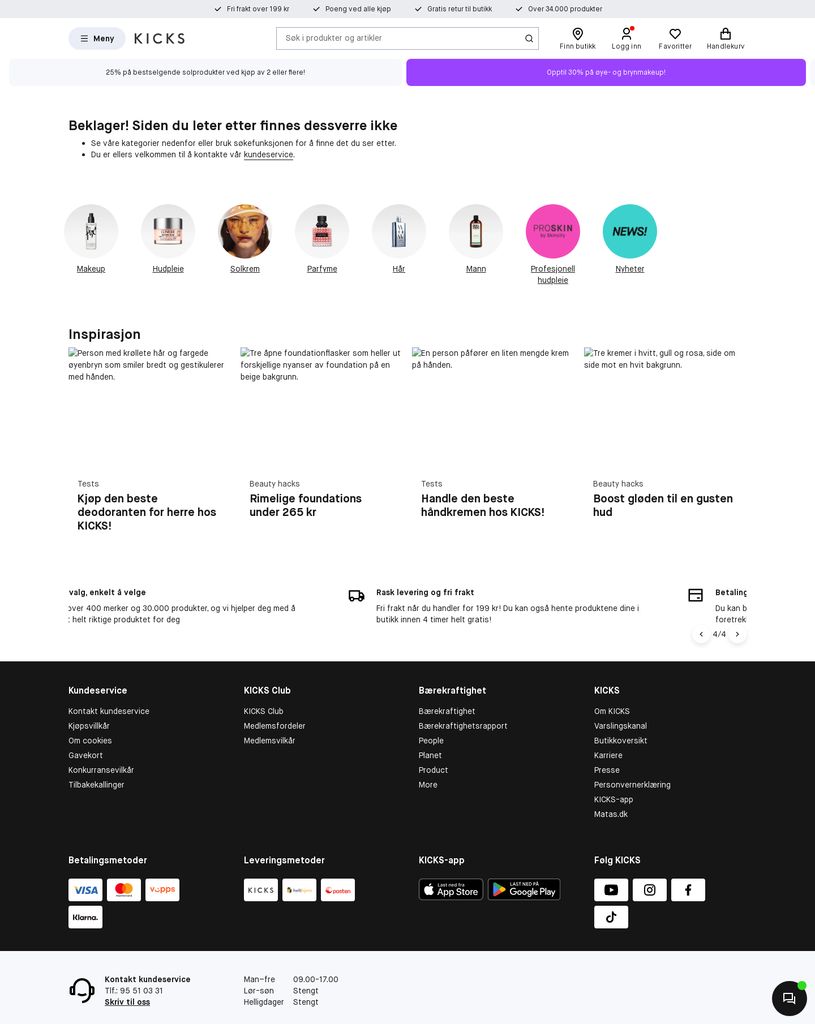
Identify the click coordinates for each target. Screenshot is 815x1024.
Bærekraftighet (447, 688)
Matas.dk (611, 790)
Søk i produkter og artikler (334, 38)
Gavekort (85, 731)
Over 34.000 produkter (565, 9)
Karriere (608, 731)
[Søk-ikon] (529, 38)
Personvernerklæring (632, 761)
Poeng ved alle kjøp (358, 9)
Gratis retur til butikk (459, 9)
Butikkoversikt (620, 717)
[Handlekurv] (726, 38)
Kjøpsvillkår (89, 702)
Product (433, 746)
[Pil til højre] (737, 611)
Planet (430, 731)
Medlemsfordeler (275, 702)
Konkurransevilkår (101, 746)
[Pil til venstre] (703, 611)
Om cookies (90, 717)
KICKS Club (264, 688)
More (428, 761)
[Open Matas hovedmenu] (97, 38)
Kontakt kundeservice (108, 688)
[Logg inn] (626, 38)
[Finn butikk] (577, 38)
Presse (607, 746)
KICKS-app (613, 776)
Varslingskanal (620, 702)
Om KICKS (612, 688)
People (431, 717)
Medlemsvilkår (269, 717)
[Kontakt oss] (789, 998)
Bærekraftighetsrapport (463, 702)
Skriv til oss (127, 978)
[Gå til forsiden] (160, 38)
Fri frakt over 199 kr (258, 9)
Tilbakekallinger (96, 761)
